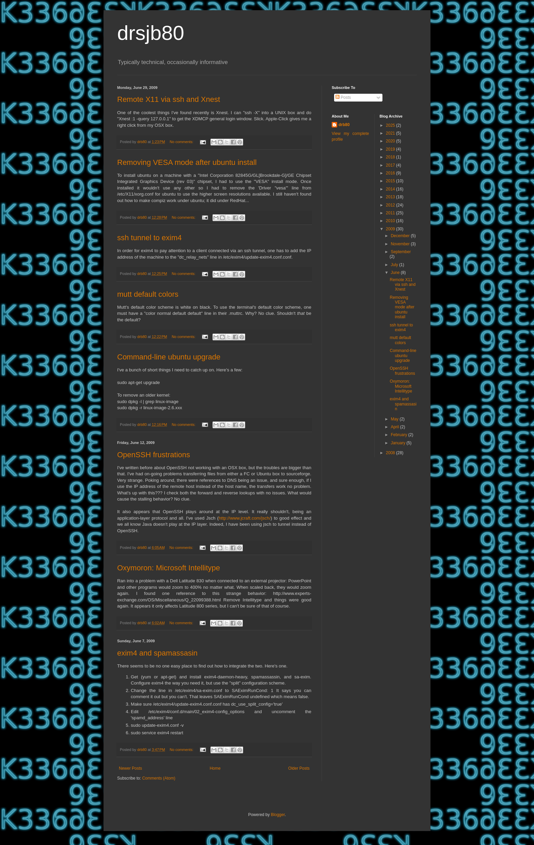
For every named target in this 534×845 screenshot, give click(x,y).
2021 (391, 133)
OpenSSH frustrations (153, 454)
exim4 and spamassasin (157, 653)
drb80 (344, 124)
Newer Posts (130, 768)
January (398, 443)
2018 (391, 157)
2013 (391, 197)
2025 (391, 125)
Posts (343, 97)
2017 (391, 165)
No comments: (182, 142)
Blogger (278, 814)
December (401, 235)
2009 (391, 229)
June (395, 272)
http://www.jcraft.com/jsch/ (244, 518)
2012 (391, 205)
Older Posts (299, 768)
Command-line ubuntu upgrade (168, 357)
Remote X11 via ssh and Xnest (168, 99)
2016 (391, 173)
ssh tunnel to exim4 (149, 237)
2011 (391, 213)
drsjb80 (150, 32)
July (395, 264)
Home (215, 768)
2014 (391, 189)
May (395, 419)
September (401, 251)
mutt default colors (147, 294)
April (395, 427)
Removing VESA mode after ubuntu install (187, 162)
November (401, 244)
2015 (391, 181)
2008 (391, 452)
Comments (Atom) (158, 778)
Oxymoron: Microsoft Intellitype (168, 568)
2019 (391, 149)
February (399, 434)
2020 (391, 141)
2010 (391, 220)
